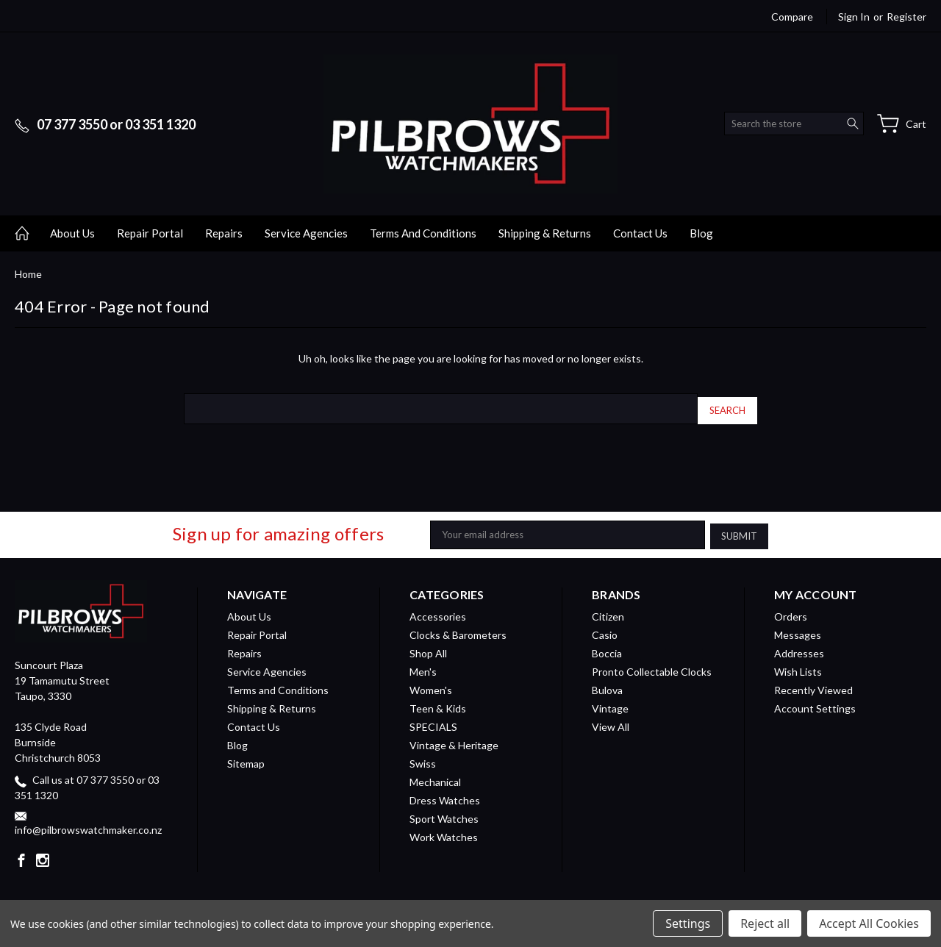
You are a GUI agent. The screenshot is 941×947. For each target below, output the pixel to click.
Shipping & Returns (544, 233)
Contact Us (640, 233)
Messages (797, 629)
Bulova (607, 685)
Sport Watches (444, 813)
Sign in (854, 16)
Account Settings (815, 703)
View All (610, 721)
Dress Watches (444, 795)
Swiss (422, 758)
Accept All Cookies (869, 923)
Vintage (610, 703)
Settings (687, 923)
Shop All (428, 648)
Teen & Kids (437, 703)
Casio (605, 629)
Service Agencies (306, 233)
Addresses (799, 648)
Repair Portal (150, 233)
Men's (423, 666)
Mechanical (435, 777)
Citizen (608, 611)
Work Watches (443, 832)
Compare (792, 16)
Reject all (765, 923)
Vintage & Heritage (453, 740)
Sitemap (246, 758)
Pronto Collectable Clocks (652, 666)
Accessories (437, 611)
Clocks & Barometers (458, 629)
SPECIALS (433, 721)
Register (906, 16)
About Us (72, 233)
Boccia (607, 648)
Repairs (224, 233)
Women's (430, 685)
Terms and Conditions (423, 233)
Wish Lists (798, 666)
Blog (701, 233)
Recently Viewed (813, 685)
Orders (790, 611)
